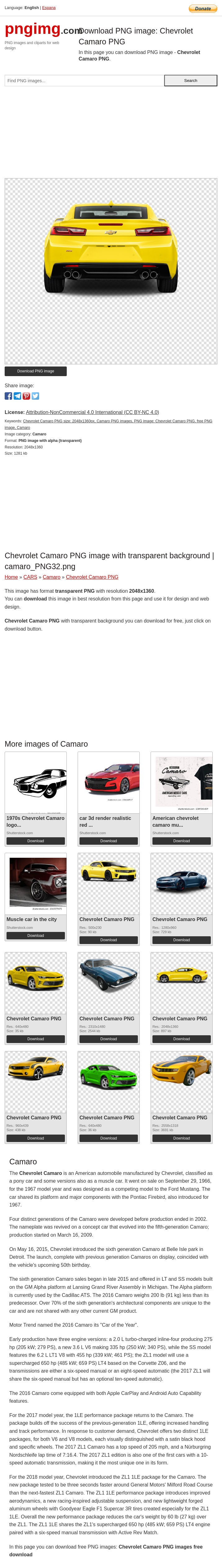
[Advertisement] (111, 134)
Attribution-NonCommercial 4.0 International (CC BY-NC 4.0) (92, 412)
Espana (49, 7)
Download (35, 841)
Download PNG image (35, 371)
